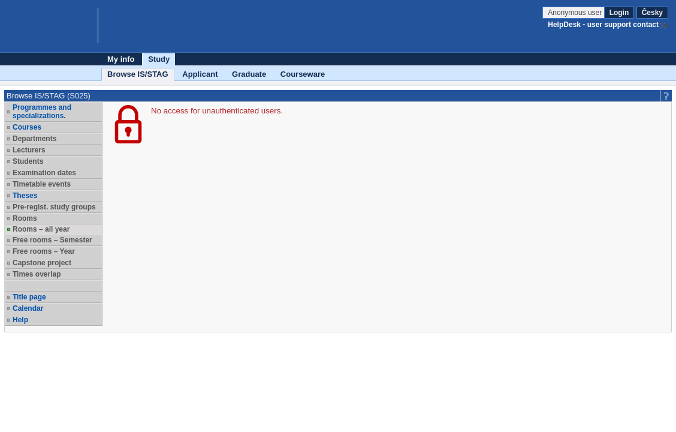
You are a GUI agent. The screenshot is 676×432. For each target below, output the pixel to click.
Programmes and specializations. (42, 111)
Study (159, 59)
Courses (27, 127)
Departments (34, 138)
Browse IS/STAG (137, 74)
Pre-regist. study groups (54, 207)
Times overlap (37, 274)
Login (619, 12)
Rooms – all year (41, 229)
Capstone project (42, 263)
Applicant (200, 74)
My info (121, 59)
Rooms (25, 218)
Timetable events (42, 184)
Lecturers (29, 150)
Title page (29, 297)
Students (28, 161)
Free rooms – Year (44, 251)
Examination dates (44, 173)
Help (20, 320)
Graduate (249, 74)
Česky (652, 12)
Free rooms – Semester (52, 240)
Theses (25, 195)
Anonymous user (575, 12)
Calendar (28, 308)
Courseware (302, 74)
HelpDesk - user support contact (603, 24)
